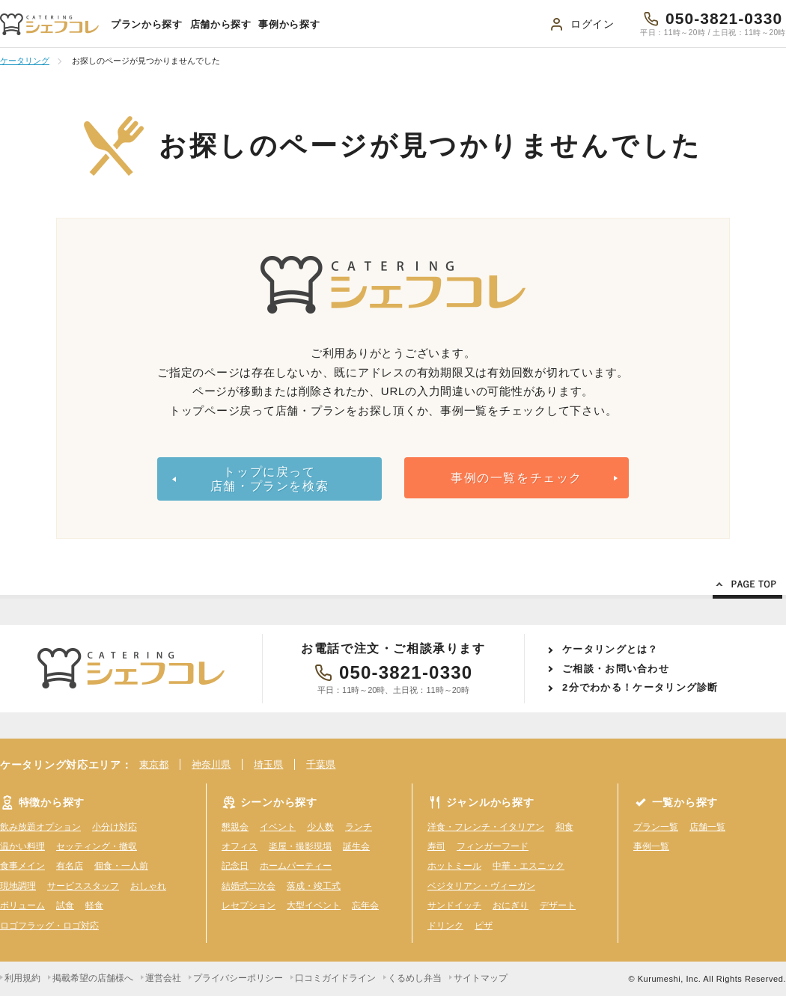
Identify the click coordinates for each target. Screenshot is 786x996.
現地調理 (18, 886)
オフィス (240, 846)
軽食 (94, 905)
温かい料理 (22, 846)
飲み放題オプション (40, 827)
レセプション (248, 905)
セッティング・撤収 (96, 846)
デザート (558, 905)
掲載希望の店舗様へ (92, 978)
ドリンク (445, 925)
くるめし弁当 (415, 978)
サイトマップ (481, 978)
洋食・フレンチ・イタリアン (485, 827)
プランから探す (147, 24)
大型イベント (314, 905)
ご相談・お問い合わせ (615, 668)
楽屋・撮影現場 (300, 846)
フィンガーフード (492, 846)
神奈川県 (211, 764)
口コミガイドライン (335, 978)
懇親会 (235, 827)
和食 (564, 827)
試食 (65, 905)
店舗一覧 (707, 827)
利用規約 (22, 978)
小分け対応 (114, 827)
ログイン (592, 24)
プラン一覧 (655, 827)
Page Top (747, 587)
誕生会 (356, 846)
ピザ (484, 925)
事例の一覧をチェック (516, 477)
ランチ (358, 827)
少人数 (320, 827)
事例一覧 (651, 846)
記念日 (235, 866)
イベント (278, 827)
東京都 (153, 764)
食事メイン (22, 866)
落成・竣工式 (314, 886)
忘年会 (365, 905)
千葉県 (320, 764)
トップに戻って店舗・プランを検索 (269, 478)
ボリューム (22, 905)
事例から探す (289, 24)
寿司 (436, 846)
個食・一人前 (121, 866)
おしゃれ (148, 886)
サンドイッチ (454, 905)
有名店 (69, 866)
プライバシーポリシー (238, 978)
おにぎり (510, 905)
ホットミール (454, 866)
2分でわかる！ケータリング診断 (640, 687)
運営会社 (163, 978)
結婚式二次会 (248, 886)
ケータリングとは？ (610, 649)
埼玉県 (268, 764)
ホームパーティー (296, 866)
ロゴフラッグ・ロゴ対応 (49, 925)
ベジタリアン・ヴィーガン (481, 886)
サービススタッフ (83, 886)
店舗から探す (221, 24)
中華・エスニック (528, 866)
